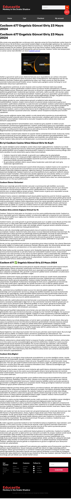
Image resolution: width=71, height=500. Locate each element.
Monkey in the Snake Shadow (16, 9)
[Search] (67, 7)
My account (59, 18)
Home (9, 18)
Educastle (11, 7)
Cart (24, 18)
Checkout (40, 18)
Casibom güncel (34, 51)
